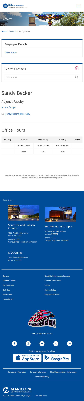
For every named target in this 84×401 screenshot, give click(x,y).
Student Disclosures (52, 280)
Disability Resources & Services (57, 276)
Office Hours (11, 52)
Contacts (7, 19)
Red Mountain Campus (59, 226)
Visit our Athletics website (42, 334)
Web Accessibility (42, 376)
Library (47, 285)
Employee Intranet (52, 294)
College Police (50, 290)
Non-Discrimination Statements (63, 372)
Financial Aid (8, 299)
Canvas (6, 276)
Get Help (6, 290)
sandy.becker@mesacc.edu (18, 113)
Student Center (9, 280)
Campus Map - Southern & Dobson (22, 242)
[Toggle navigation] (78, 5)
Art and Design (9, 107)
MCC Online (15, 252)
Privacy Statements (38, 372)
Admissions (7, 294)
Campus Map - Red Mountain (56, 240)
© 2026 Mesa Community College (16, 395)
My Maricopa (8, 285)
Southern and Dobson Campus (21, 226)
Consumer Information (17, 372)
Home (4, 31)
